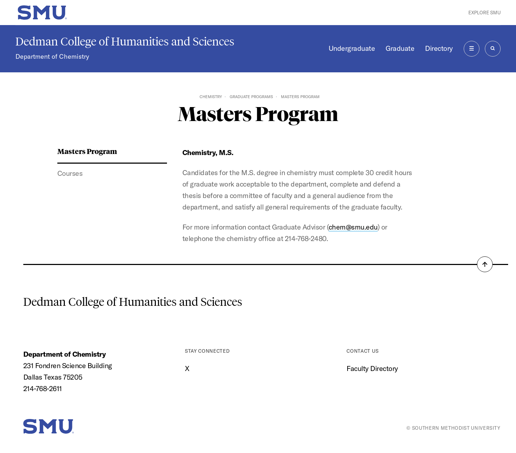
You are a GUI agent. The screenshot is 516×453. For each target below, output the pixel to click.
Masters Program (87, 151)
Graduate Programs (251, 96)
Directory (439, 48)
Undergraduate (352, 48)
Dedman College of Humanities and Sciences (124, 41)
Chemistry (211, 96)
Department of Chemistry (52, 56)
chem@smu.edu (353, 226)
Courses (70, 173)
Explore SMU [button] (484, 12)
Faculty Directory (372, 368)
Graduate (400, 48)
